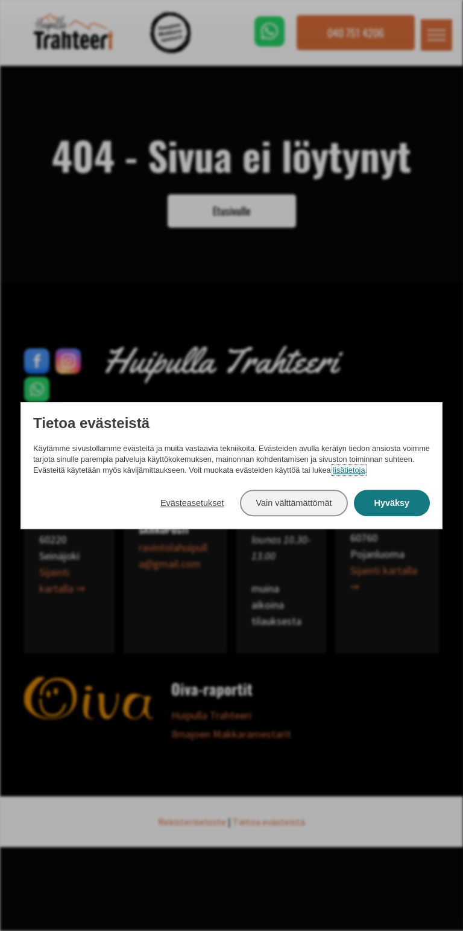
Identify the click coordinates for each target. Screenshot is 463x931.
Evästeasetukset (192, 503)
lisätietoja (349, 470)
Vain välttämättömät (294, 503)
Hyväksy (391, 503)
